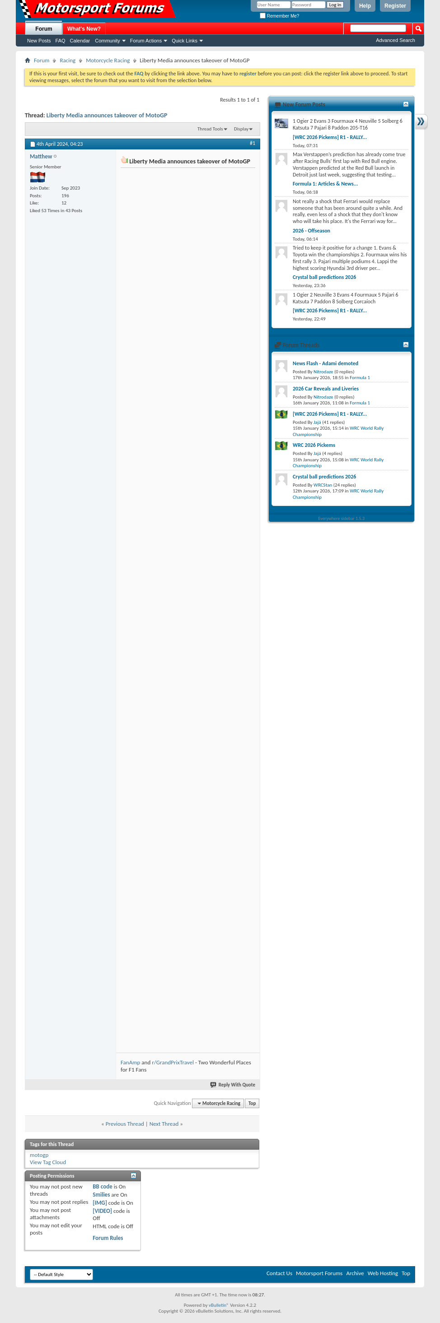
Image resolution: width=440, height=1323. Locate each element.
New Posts (39, 40)
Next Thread (164, 1123)
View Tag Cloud (48, 1162)
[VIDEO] (102, 1210)
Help (365, 6)
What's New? (84, 29)
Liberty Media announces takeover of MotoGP (107, 115)
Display (241, 129)
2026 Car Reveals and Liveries (326, 388)
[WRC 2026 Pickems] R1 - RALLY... (330, 137)
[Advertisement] (187, 226)
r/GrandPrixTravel (173, 1062)
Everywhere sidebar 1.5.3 (341, 518)
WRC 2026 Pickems (314, 445)
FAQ (61, 40)
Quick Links (184, 40)
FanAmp (130, 1062)
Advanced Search (395, 40)
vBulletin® (219, 1305)
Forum (43, 29)
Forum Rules (108, 1238)
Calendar (80, 40)
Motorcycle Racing (108, 60)
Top (252, 1103)
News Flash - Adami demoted (325, 363)
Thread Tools (210, 129)
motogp (39, 1154)
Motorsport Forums (319, 1273)
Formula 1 (360, 378)
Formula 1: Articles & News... (325, 184)
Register (395, 6)
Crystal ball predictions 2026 (324, 277)
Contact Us (279, 1273)
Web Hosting (383, 1273)
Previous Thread (125, 1123)
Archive (355, 1273)
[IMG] (100, 1202)
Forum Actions (146, 40)
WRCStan (323, 485)
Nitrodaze (323, 372)
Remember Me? (279, 16)
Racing (67, 60)
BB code (102, 1186)
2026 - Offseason (311, 230)
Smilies (101, 1194)
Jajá (317, 422)
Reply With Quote (233, 1085)
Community (107, 40)
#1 (252, 143)
